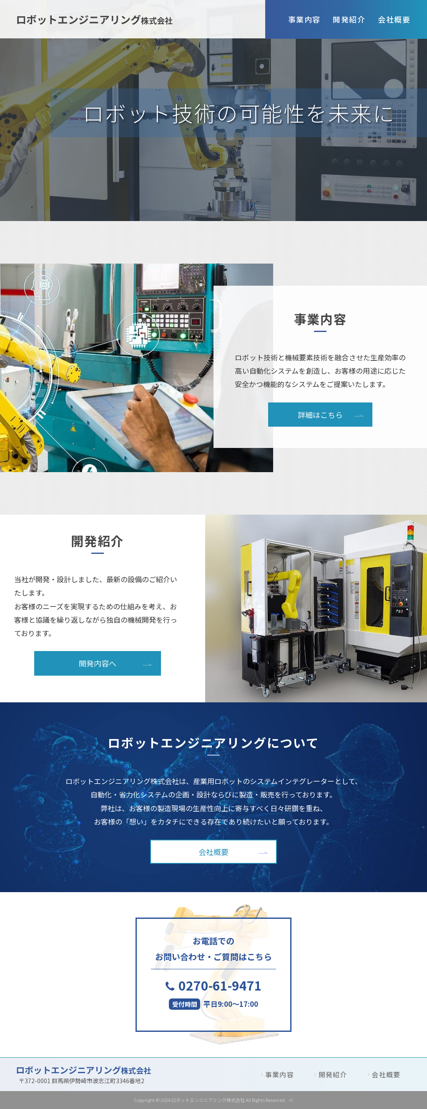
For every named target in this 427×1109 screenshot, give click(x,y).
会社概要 (394, 19)
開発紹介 (349, 19)
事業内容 (304, 19)
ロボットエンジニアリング (94, 19)
